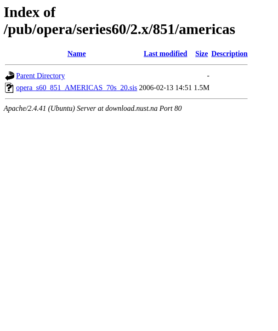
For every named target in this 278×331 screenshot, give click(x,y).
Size (201, 53)
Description (229, 53)
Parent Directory (40, 76)
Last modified (165, 53)
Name (77, 53)
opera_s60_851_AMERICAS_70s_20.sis (76, 87)
